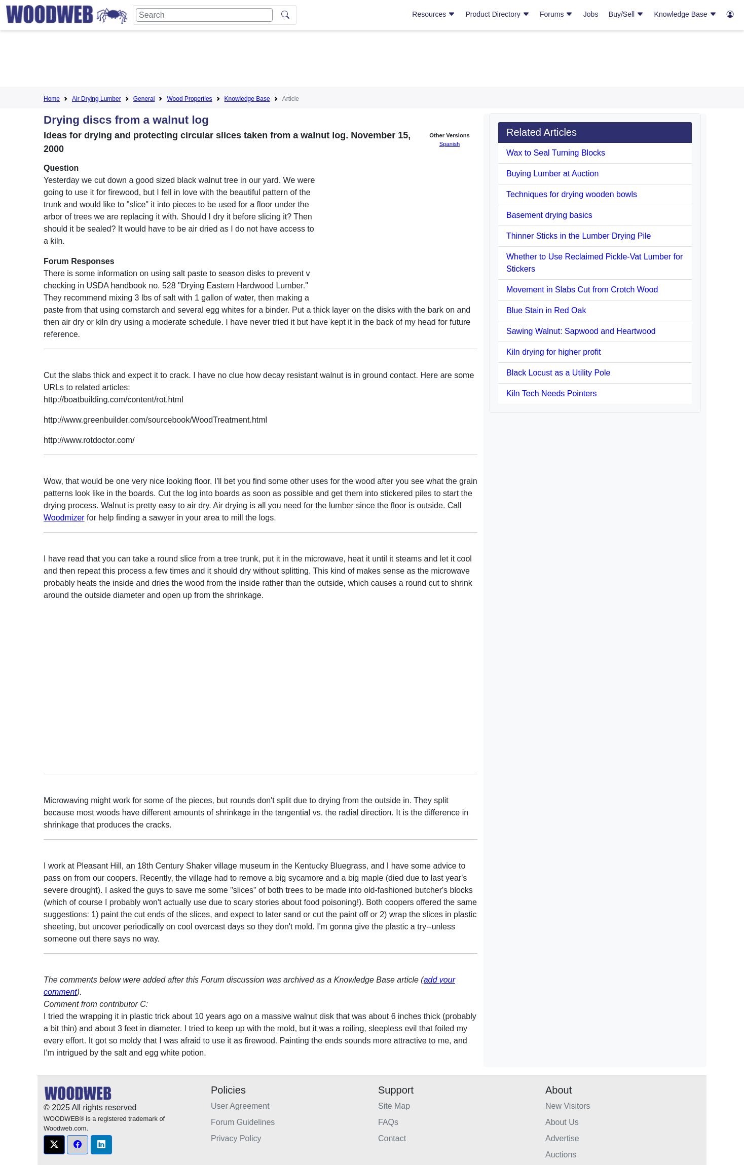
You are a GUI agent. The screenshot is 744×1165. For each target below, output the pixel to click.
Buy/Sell (626, 14)
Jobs (591, 14)
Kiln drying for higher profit (553, 352)
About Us (562, 1122)
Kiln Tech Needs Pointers (551, 393)
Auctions (560, 1154)
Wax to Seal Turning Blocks (555, 152)
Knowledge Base (685, 14)
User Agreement (240, 1106)
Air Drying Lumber (96, 98)
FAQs (388, 1122)
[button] (54, 1144)
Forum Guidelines (243, 1122)
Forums (556, 14)
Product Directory (498, 14)
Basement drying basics (549, 215)
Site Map (394, 1106)
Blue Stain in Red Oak (546, 310)
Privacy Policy (236, 1138)
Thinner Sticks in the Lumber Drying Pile (578, 236)
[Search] (204, 15)
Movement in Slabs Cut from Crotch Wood (582, 289)
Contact (392, 1138)
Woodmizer (64, 517)
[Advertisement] (372, 60)
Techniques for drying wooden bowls (571, 194)
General (144, 98)
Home (52, 98)
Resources (433, 14)
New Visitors (567, 1106)
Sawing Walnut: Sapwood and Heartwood (581, 331)
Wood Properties (189, 98)
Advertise (562, 1138)
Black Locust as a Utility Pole (558, 372)
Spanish (449, 144)
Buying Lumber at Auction (552, 173)
